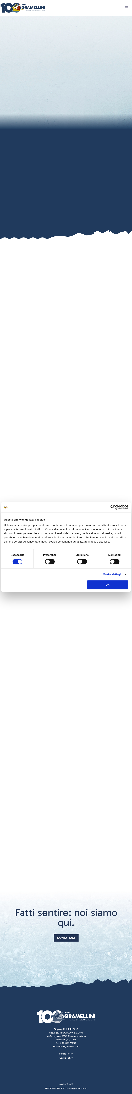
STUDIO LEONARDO (55, 1088)
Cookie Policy (66, 1058)
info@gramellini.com (69, 1046)
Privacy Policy (66, 1053)
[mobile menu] (126, 8)
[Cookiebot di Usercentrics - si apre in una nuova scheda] (113, 507)
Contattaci (66, 938)
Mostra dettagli (112, 574)
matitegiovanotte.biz (77, 1088)
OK (108, 584)
